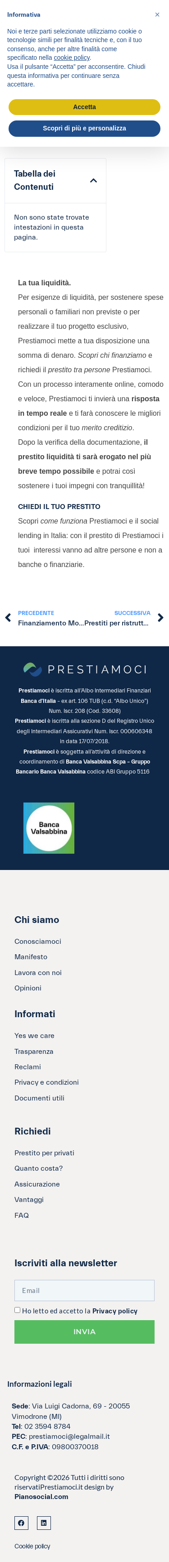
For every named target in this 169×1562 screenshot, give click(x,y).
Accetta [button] (84, 107)
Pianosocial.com (41, 1497)
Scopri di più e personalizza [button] (84, 128)
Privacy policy (115, 1311)
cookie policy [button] (72, 57)
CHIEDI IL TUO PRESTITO (59, 507)
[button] (93, 181)
